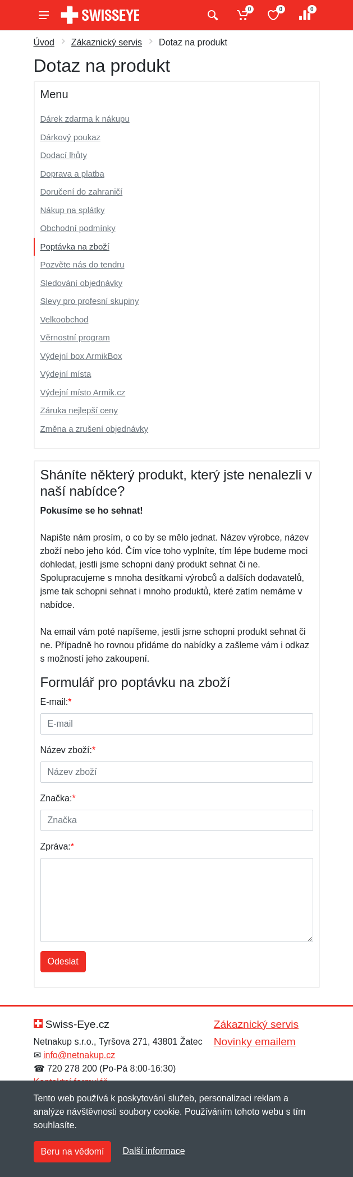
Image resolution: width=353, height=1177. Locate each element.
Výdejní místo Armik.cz (83, 392)
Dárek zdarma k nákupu (85, 118)
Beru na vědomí (72, 1151)
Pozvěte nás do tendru (82, 264)
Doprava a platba (72, 173)
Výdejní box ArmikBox (81, 356)
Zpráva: (57, 846)
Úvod (44, 42)
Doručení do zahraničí (81, 191)
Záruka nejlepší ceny (79, 410)
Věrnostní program (75, 337)
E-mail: (56, 702)
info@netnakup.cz (79, 1055)
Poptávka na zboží (74, 246)
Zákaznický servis (106, 42)
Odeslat (63, 961)
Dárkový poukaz (70, 137)
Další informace (153, 1151)
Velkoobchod (64, 319)
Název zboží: (68, 750)
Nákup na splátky (72, 210)
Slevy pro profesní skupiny (89, 301)
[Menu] (44, 15)
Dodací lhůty (63, 155)
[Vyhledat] (211, 15)
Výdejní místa (65, 374)
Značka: (58, 798)
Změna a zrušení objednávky (94, 428)
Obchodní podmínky (78, 228)
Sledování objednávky (81, 283)
